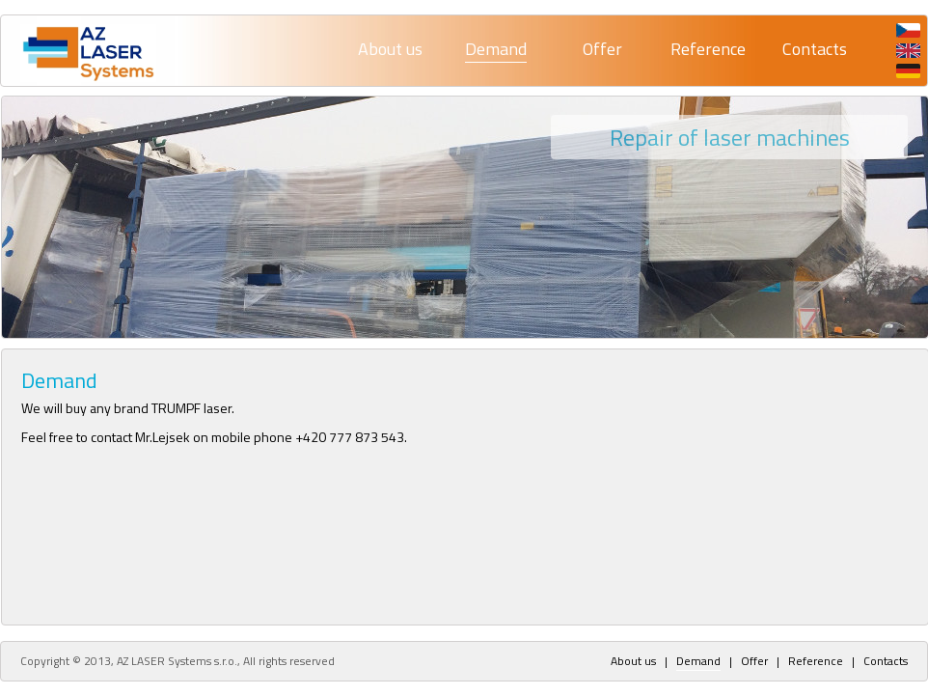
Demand (496, 49)
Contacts (814, 49)
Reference (708, 49)
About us (390, 49)
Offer (602, 49)
